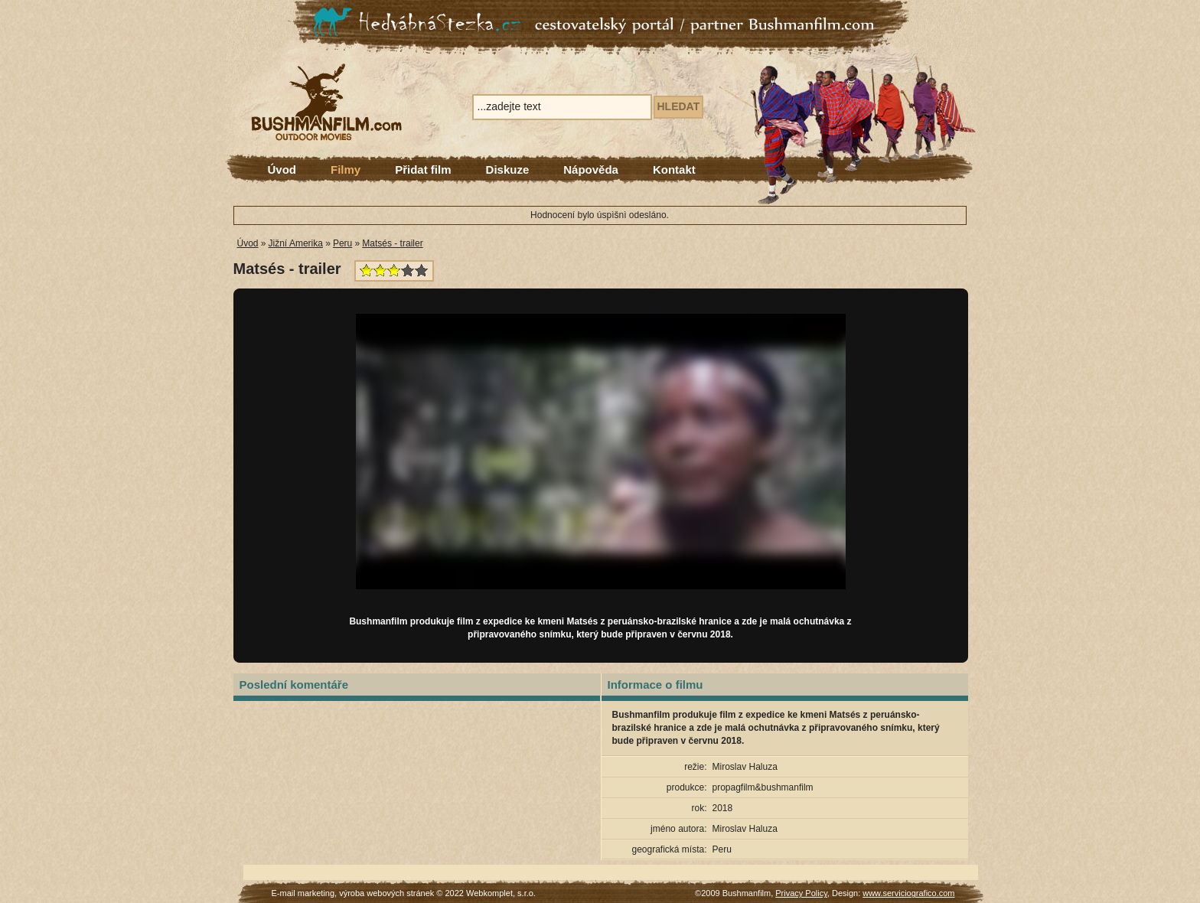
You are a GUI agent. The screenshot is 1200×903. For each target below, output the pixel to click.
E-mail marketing (303, 893)
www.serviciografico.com (908, 893)
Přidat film (423, 169)
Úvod (282, 169)
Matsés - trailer (392, 243)
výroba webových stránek (386, 893)
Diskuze (508, 169)
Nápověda (590, 169)
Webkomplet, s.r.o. (501, 893)
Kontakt (674, 169)
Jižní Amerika (296, 243)
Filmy (345, 169)
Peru (342, 243)
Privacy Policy (801, 893)
